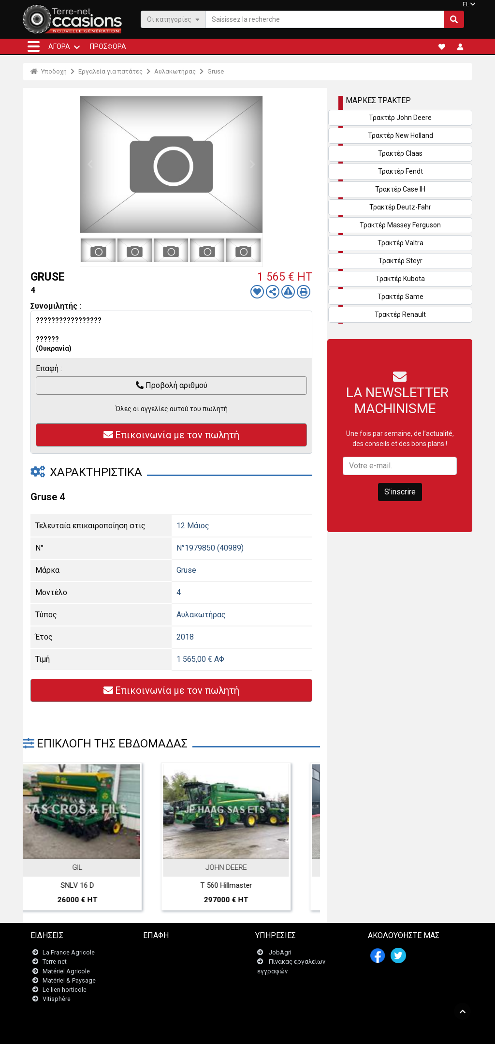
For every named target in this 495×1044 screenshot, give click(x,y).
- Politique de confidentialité (291, 1031)
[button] (33, 46)
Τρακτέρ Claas (400, 153)
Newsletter (164, 962)
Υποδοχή (48, 71)
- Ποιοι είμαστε (352, 1031)
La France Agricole (69, 952)
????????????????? (69, 320)
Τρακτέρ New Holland (400, 135)
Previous (90, 164)
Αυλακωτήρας (175, 71)
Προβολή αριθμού (171, 385)
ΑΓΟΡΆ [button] (59, 46)
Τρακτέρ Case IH (400, 189)
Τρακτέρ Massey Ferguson (400, 225)
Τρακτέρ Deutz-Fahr (400, 207)
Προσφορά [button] (108, 46)
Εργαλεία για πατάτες (110, 71)
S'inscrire (400, 491)
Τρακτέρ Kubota (400, 279)
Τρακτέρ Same (400, 296)
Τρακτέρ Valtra (400, 243)
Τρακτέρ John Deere (400, 117)
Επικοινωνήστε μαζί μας (183, 952)
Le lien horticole (65, 989)
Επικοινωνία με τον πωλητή (171, 435)
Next (252, 164)
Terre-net (55, 962)
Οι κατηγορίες (173, 19)
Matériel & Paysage (69, 980)
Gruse (215, 71)
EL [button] (466, 4)
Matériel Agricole (66, 971)
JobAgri (280, 952)
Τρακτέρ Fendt (400, 171)
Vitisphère (57, 999)
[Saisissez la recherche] (324, 19)
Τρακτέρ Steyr (400, 261)
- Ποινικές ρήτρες (227, 1031)
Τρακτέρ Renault (400, 314)
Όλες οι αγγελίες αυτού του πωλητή (172, 409)
